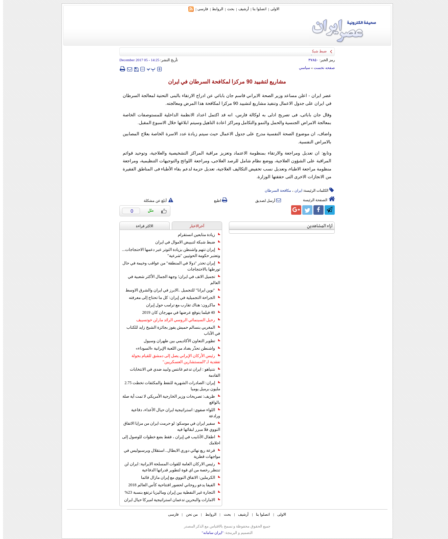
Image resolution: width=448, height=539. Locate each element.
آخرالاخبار (194, 226)
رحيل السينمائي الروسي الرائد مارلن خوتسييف (175, 320)
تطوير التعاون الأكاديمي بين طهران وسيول (179, 340)
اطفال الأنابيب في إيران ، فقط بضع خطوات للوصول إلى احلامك (168, 440)
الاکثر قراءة (141, 226)
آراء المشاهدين (317, 226)
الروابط (214, 9)
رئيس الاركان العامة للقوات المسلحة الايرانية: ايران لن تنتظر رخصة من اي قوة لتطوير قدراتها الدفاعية (169, 467)
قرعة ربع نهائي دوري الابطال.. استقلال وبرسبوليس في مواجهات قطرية (169, 453)
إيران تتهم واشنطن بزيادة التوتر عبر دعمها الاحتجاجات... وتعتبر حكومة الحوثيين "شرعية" (168, 252)
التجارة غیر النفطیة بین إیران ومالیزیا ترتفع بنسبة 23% (169, 492)
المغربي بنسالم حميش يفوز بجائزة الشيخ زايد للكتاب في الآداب (170, 330)
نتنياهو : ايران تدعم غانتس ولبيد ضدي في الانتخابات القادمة (172, 372)
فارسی (199, 9)
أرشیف (240, 9)
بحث (227, 9)
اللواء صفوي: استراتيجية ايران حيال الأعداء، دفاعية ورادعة (172, 412)
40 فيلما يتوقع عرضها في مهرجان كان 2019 (178, 312)
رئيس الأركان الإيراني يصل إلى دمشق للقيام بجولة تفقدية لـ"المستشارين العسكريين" (172, 358)
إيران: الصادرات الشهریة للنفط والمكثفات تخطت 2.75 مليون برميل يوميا (169, 385)
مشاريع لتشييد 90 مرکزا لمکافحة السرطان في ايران (224, 82)
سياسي (301, 68)
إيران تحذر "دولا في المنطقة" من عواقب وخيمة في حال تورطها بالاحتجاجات (168, 266)
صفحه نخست (321, 68)
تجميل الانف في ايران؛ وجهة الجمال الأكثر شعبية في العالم (171, 279)
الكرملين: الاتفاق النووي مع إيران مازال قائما (177, 477)
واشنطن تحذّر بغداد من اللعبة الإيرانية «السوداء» (175, 348)
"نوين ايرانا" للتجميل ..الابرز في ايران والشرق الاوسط (169, 290)
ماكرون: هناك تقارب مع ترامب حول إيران (180, 305)
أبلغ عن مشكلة (155, 200)
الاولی (271, 9)
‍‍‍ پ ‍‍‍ (148, 69)
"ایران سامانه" (209, 533)
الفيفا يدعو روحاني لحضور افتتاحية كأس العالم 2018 (171, 485)
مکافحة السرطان (275, 190)
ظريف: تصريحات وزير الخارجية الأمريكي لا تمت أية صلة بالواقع (168, 399)
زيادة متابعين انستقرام (196, 234)
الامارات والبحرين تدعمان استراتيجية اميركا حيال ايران (169, 499)
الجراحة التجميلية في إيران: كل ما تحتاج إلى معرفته (171, 297)
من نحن (189, 514)
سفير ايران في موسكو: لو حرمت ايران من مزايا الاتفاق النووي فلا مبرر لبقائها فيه (168, 426)
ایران (295, 190)
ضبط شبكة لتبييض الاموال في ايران (184, 242)
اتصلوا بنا (256, 9)
